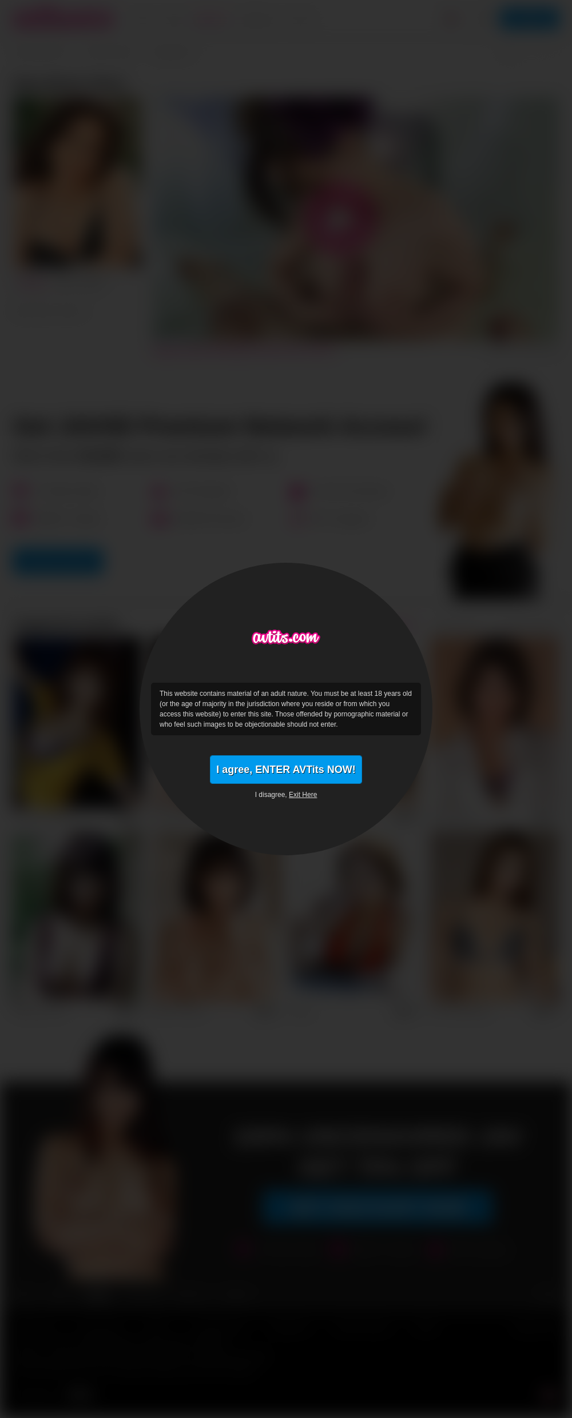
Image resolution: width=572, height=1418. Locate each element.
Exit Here (303, 795)
